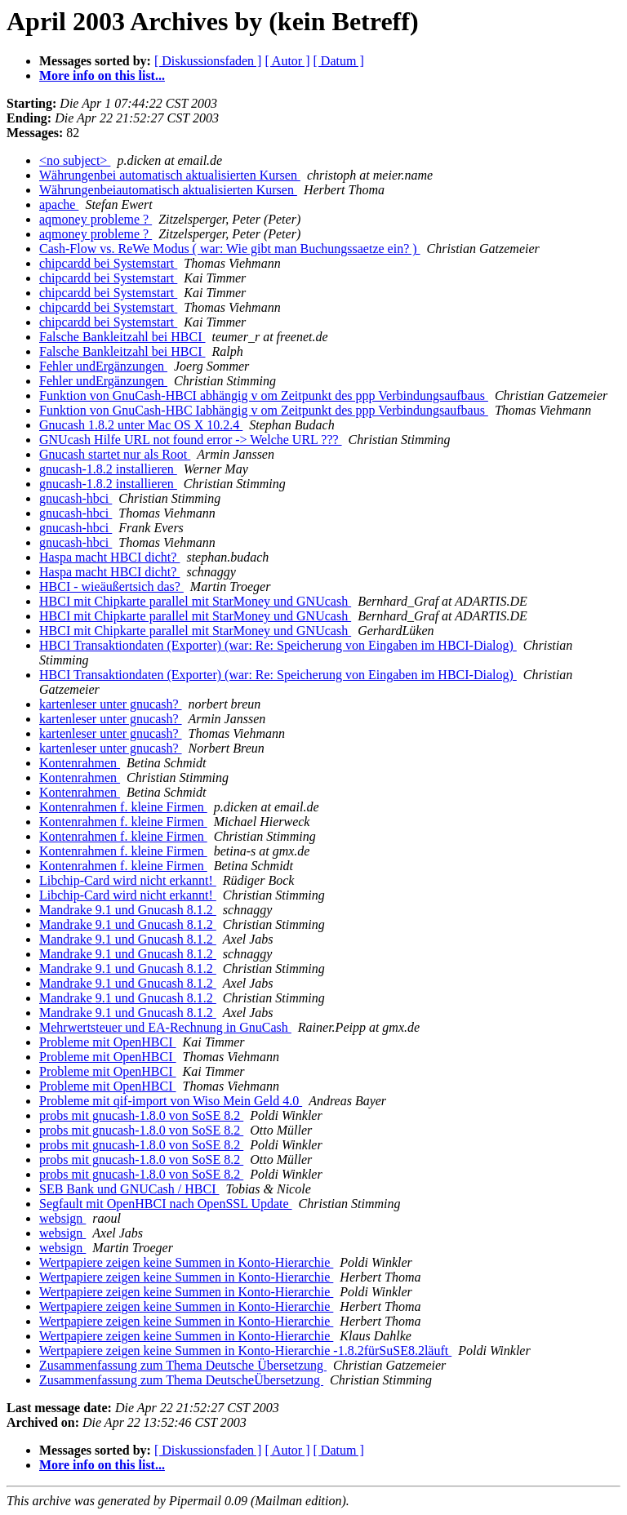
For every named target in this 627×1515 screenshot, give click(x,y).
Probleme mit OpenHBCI (107, 1042)
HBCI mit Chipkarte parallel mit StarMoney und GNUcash (195, 601)
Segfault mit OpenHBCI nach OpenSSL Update (165, 1204)
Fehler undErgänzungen (103, 366)
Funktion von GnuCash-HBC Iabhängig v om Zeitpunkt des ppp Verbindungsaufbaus (263, 410)
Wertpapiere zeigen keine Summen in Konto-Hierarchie (186, 1262)
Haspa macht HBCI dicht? (109, 557)
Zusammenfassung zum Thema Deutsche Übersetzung (183, 1365)
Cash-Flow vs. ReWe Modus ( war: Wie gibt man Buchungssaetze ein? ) (229, 248)
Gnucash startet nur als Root (114, 454)
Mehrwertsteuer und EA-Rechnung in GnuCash (165, 1027)
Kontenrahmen (79, 763)
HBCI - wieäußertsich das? (111, 586)
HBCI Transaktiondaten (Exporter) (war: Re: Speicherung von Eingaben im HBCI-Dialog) (278, 645)
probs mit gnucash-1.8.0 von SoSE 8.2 (141, 1115)
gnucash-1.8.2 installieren (108, 469)
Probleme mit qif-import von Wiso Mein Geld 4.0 (170, 1101)
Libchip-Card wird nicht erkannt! (127, 880)
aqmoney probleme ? (95, 219)
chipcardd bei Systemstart (108, 263)
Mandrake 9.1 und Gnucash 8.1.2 (127, 910)
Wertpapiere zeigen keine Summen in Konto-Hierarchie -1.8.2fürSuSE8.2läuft (245, 1350)
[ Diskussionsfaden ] (208, 61)
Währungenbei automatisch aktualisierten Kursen (169, 175)
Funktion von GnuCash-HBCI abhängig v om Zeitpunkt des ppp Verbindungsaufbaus (263, 395)
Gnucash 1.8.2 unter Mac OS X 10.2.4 (140, 425)
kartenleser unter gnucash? (110, 704)
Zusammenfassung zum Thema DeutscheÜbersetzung (181, 1380)
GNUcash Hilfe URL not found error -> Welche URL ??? (190, 440)
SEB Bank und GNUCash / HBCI (129, 1189)
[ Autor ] (287, 61)
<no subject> (74, 160)
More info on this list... (102, 75)
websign (62, 1218)
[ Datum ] (339, 61)
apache (58, 204)
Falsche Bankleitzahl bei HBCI (122, 337)
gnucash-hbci (75, 498)
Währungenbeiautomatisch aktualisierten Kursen (168, 190)
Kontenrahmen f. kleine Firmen (123, 807)
